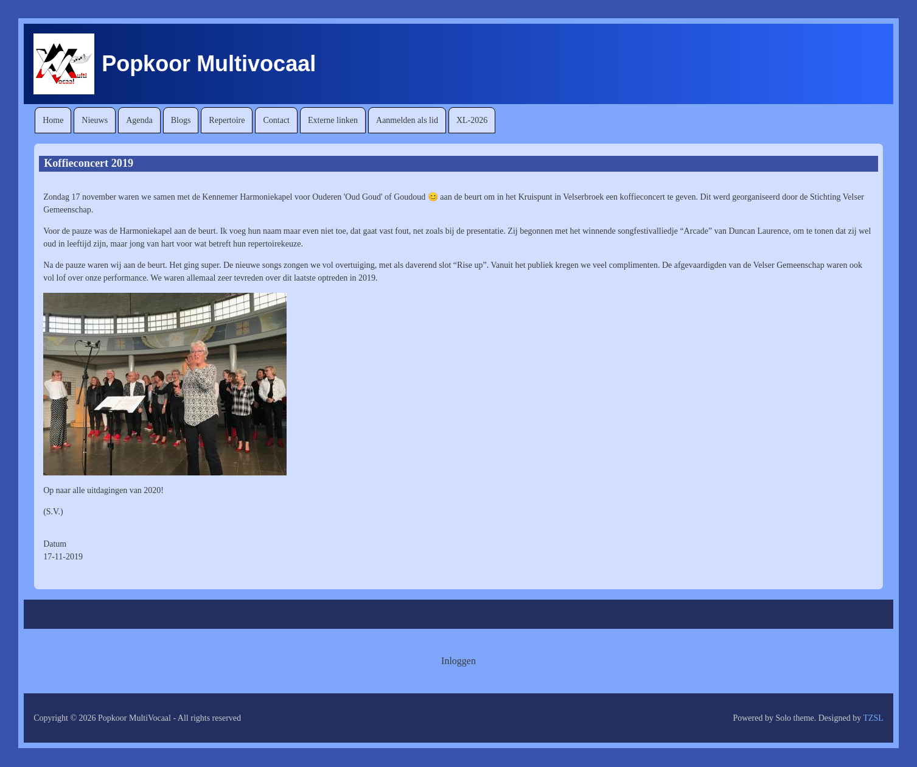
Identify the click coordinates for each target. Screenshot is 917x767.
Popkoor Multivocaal (209, 63)
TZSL (873, 718)
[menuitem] (53, 120)
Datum (54, 543)
